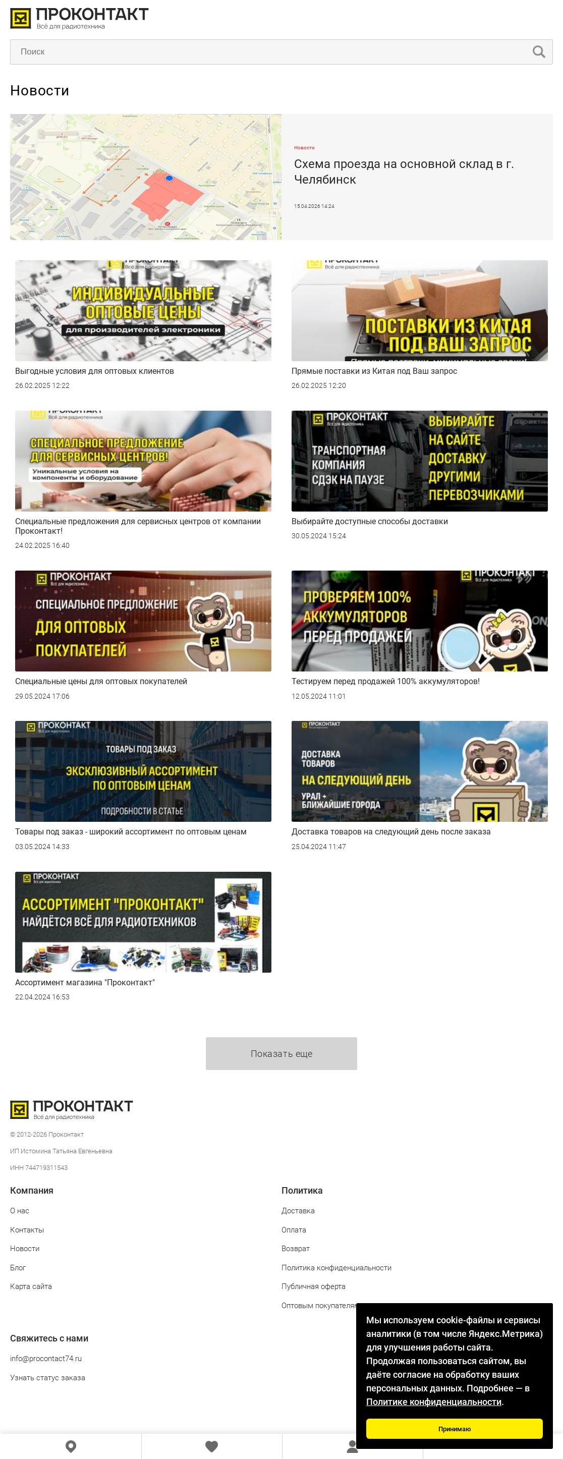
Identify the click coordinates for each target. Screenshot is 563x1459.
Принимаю (454, 1429)
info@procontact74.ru (46, 1358)
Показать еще (281, 1053)
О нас (19, 1210)
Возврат (296, 1248)
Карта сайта (31, 1286)
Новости (24, 1248)
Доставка (298, 1210)
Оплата (294, 1229)
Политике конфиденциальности (433, 1401)
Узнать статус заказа (47, 1377)
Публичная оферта (314, 1286)
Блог (18, 1267)
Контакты (27, 1229)
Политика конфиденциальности (336, 1267)
